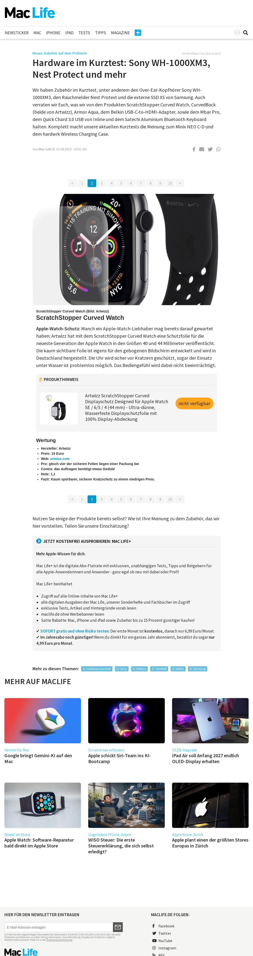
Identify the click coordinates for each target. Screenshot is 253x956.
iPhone (53, 32)
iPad (69, 32)
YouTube (162, 940)
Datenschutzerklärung (59, 940)
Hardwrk (160, 669)
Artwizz (141, 669)
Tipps (100, 32)
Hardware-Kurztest (99, 669)
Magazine (120, 32)
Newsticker (17, 32)
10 (170, 183)
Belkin (180, 669)
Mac (37, 32)
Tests (84, 32)
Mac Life (45, 149)
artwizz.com (59, 459)
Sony (123, 669)
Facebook (163, 925)
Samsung (199, 669)
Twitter (161, 933)
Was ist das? (213, 53)
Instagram (164, 947)
